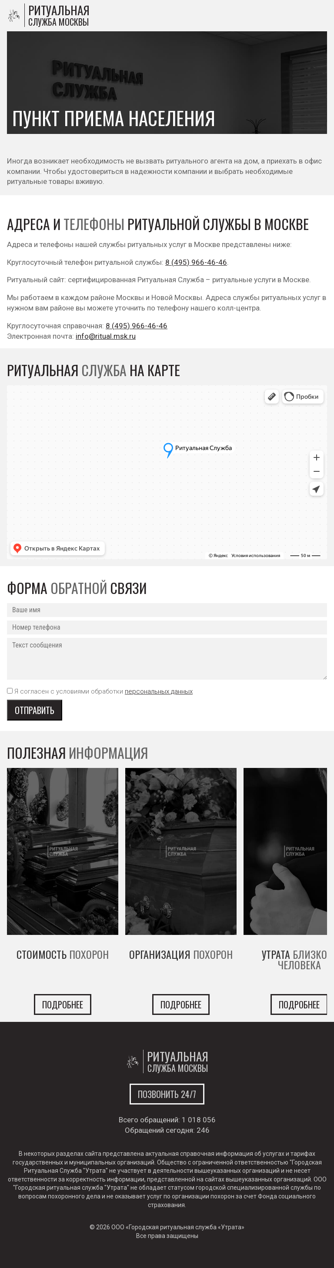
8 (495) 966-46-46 (196, 262)
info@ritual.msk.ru (106, 336)
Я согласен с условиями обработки (103, 691)
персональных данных (159, 691)
